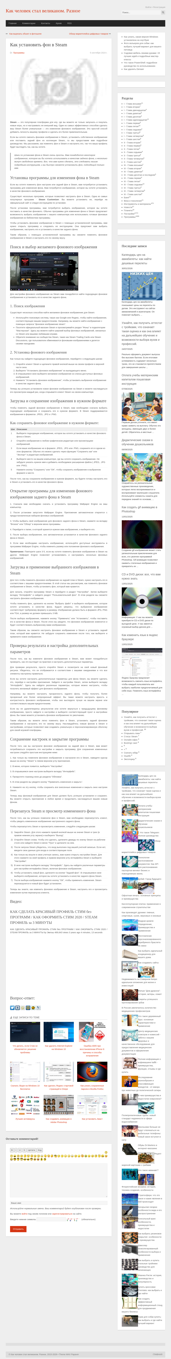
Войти (148, 7)
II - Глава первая (132, 145)
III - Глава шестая (133, 194)
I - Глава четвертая (134, 136)
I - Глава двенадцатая (135, 110)
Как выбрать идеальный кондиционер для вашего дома (150, 954)
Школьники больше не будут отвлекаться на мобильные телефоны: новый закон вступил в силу (141, 1133)
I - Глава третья (132, 133)
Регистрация (159, 7)
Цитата (31, 1150)
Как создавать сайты (148, 962)
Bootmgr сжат (130, 743)
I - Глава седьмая (133, 129)
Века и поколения (134, 201)
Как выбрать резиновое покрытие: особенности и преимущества (150, 1236)
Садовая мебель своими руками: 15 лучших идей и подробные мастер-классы (142, 56)
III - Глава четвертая (134, 191)
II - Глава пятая (132, 149)
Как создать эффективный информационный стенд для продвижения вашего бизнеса (142, 1305)
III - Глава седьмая (134, 184)
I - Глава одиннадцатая (136, 120)
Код (40, 1150)
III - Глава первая (133, 178)
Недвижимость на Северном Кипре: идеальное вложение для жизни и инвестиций (140, 982)
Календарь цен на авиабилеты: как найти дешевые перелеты (136, 259)
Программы (18, 53)
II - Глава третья (132, 155)
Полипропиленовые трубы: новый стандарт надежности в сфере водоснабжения (139, 1118)
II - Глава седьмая (133, 152)
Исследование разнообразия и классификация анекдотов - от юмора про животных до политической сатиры (141, 1083)
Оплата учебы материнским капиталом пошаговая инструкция (140, 379)
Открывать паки (132, 733)
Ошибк (127, 756)
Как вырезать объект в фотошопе (25, 34)
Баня (127, 197)
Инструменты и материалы (139, 204)
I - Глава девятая (133, 113)
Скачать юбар (131, 752)
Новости (129, 207)
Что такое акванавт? (148, 1170)
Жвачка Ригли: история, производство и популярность (150, 1278)
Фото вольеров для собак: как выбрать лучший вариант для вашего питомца (142, 46)
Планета (129, 210)
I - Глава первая (132, 123)
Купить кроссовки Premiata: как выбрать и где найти (150, 1290)
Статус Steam (131, 736)
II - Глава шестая (133, 162)
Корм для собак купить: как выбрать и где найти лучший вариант (150, 1320)
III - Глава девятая (133, 171)
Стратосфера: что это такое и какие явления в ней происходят (150, 1198)
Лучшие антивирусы (25, 1119)
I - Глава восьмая (133, 104)
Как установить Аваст (92, 1119)
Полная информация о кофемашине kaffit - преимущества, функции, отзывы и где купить (141, 1065)
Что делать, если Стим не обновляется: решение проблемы (25, 1049)
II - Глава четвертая (134, 158)
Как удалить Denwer (134, 69)
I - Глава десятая (133, 116)
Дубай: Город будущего (149, 879)
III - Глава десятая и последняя (140, 175)
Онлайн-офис (131, 740)
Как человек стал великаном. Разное (43, 10)
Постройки (131, 213)
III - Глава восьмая (133, 165)
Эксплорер (129, 759)
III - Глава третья (133, 188)
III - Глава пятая (132, 181)
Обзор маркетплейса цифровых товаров (88, 34)
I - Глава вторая (132, 107)
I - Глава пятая (132, 126)
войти (24, 1214)
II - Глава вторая (132, 142)
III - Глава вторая (133, 168)
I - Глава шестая (132, 139)
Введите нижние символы (23, 1219)
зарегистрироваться (62, 1214)
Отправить (18, 1229)
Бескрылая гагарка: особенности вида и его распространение (150, 1210)
